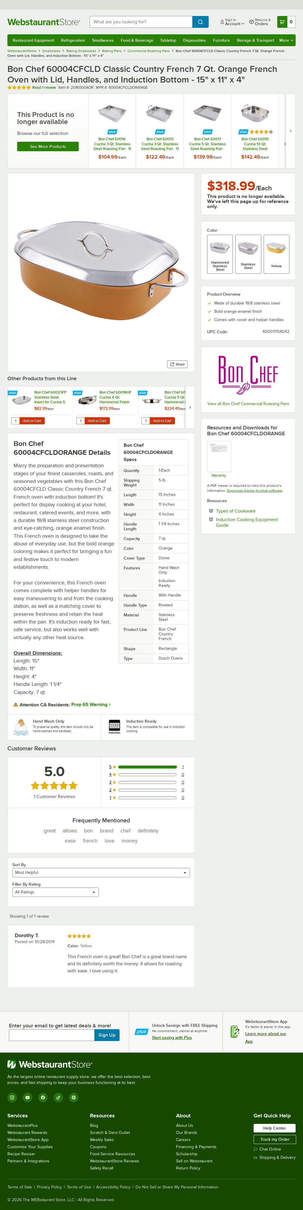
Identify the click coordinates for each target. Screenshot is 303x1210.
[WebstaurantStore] (81, 1064)
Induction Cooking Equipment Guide (247, 522)
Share (177, 364)
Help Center (274, 1128)
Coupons (98, 1147)
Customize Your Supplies (30, 1147)
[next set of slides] (290, 131)
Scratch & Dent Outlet (110, 1132)
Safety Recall (101, 1168)
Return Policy (188, 1168)
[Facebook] (43, 1097)
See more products (48, 146)
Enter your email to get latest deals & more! (60, 1026)
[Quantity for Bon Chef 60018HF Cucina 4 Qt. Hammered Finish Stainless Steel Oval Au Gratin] (80, 420)
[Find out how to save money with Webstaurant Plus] (112, 131)
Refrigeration (73, 40)
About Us (184, 1125)
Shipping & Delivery (275, 1157)
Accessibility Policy (113, 1187)
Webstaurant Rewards (27, 1132)
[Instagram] (12, 1097)
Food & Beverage (137, 40)
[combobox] (141, 22)
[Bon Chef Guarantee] (219, 459)
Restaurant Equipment (33, 40)
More (286, 40)
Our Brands (186, 1132)
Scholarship (186, 1154)
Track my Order (274, 1139)
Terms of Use (79, 1187)
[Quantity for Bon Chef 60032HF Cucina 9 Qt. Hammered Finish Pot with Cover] (145, 420)
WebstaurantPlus (22, 1125)
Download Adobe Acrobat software (254, 491)
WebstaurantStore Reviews (114, 1161)
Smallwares (103, 40)
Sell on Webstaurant (194, 1161)
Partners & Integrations (28, 1161)
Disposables (194, 40)
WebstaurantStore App (28, 1140)
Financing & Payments (196, 1147)
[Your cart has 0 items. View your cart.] (286, 22)
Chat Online (267, 1149)
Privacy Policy (49, 1187)
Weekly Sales (102, 1140)
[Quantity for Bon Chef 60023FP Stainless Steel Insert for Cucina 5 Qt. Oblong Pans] (15, 420)
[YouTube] (27, 1097)
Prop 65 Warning (89, 704)
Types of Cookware (252, 510)
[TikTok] (58, 1097)
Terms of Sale (19, 1187)
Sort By (19, 865)
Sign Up (107, 1035)
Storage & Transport (255, 40)
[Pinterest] (73, 1097)
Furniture (221, 40)
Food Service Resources (112, 1154)
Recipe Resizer (21, 1154)
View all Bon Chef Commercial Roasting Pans (248, 404)
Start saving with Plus (172, 1037)
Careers (183, 1140)
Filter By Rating (26, 884)
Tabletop (168, 40)
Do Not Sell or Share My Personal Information (177, 1187)
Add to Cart (32, 421)
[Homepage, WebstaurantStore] (43, 22)
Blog (94, 1125)
